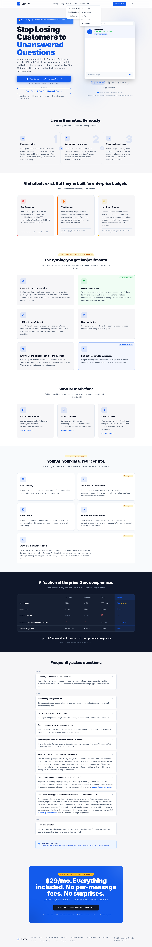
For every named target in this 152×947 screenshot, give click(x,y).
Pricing (55, 4)
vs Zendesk (85, 20)
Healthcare (122, 83)
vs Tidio (84, 16)
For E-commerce (52, 937)
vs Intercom (85, 8)
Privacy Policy (45, 941)
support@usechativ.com (101, 787)
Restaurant (110, 87)
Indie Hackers (73, 16)
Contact (72, 941)
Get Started (119, 4)
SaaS (110, 83)
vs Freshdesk (86, 23)
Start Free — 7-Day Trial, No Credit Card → (44, 91)
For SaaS (64, 937)
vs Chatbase (86, 12)
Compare (84, 4)
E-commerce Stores (75, 8)
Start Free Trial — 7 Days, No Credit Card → (76, 907)
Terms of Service (60, 941)
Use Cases (71, 4)
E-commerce (98, 83)
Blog (62, 4)
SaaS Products (73, 12)
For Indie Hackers (77, 937)
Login (131, 4)
